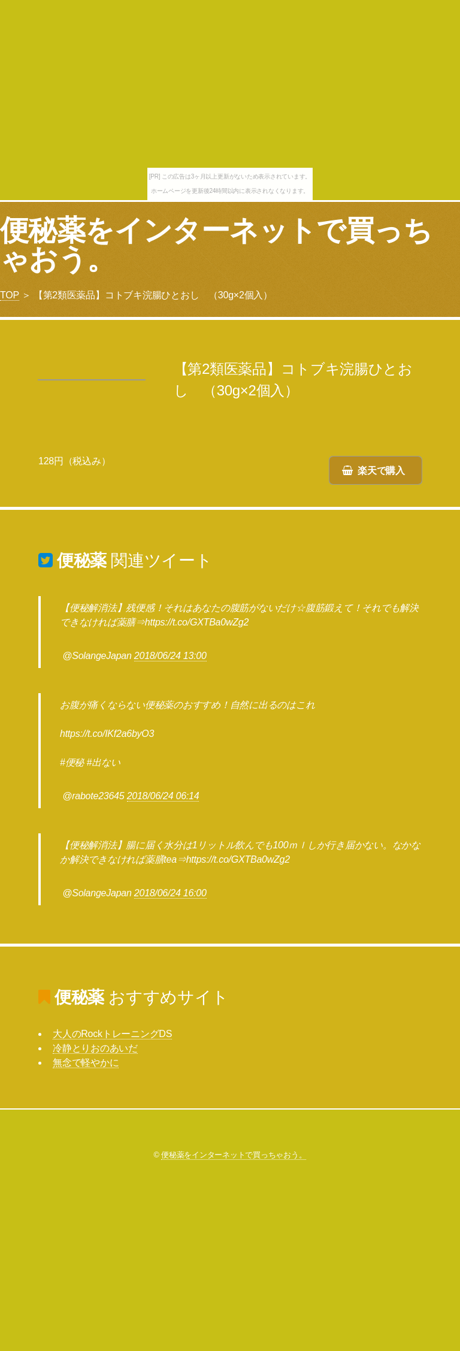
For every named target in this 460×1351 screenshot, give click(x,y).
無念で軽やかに (86, 1062)
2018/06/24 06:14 (163, 796)
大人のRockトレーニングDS (112, 1034)
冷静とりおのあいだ (95, 1048)
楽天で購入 (381, 471)
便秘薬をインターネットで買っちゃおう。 (216, 244)
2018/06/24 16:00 (170, 893)
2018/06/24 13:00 (170, 656)
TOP (9, 295)
